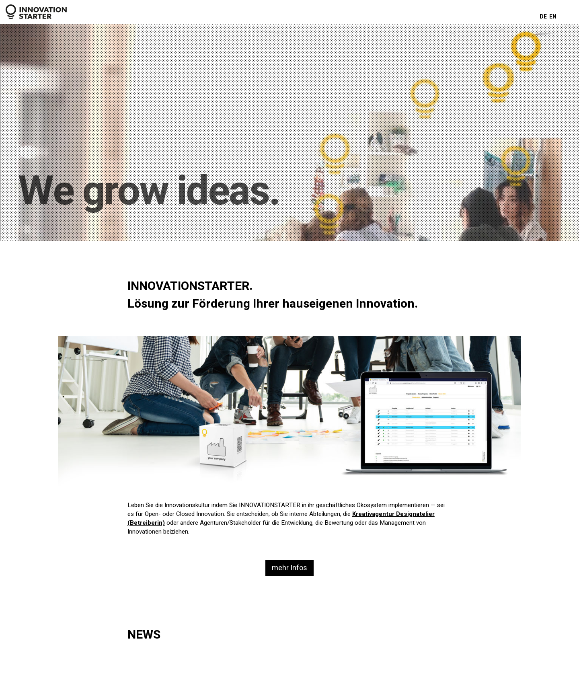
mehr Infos (289, 568)
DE (543, 16)
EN (552, 16)
